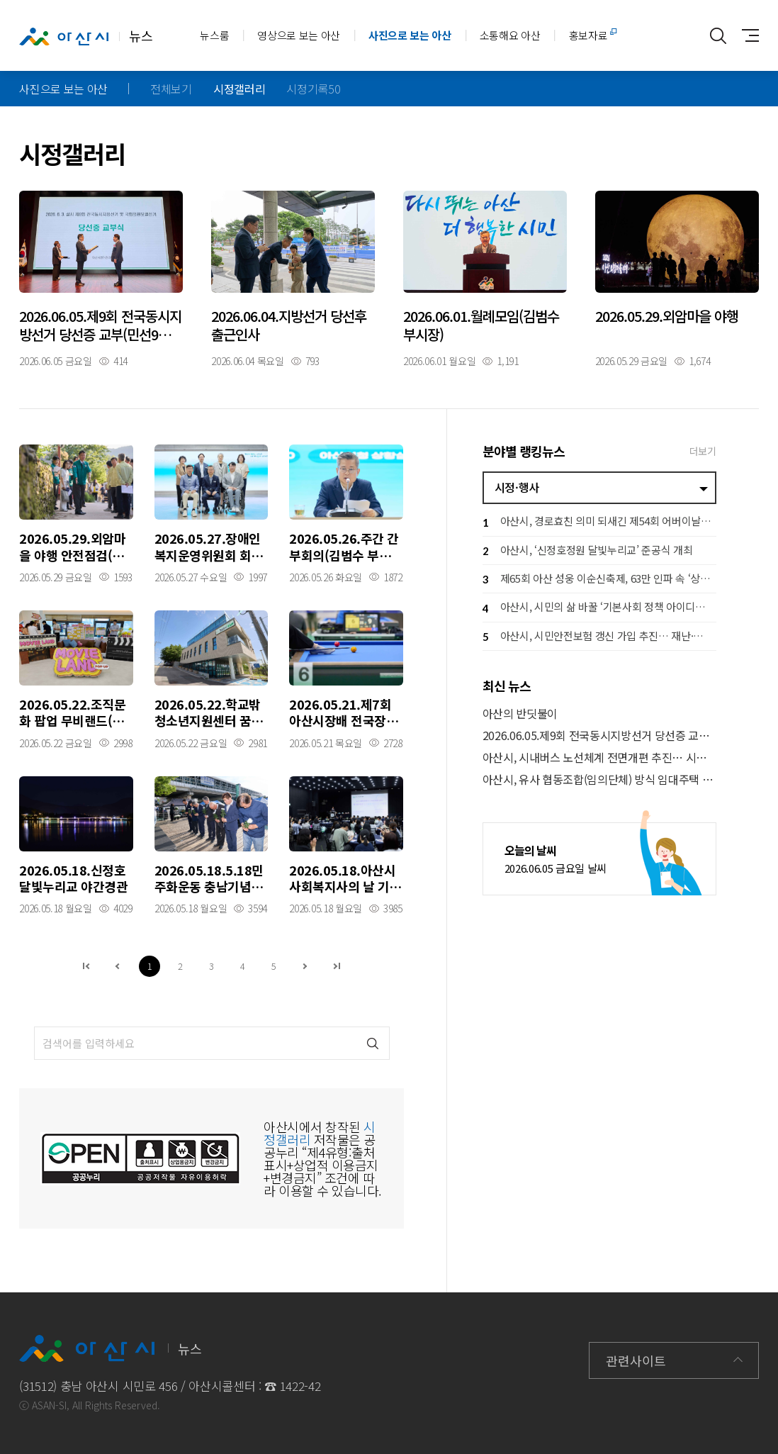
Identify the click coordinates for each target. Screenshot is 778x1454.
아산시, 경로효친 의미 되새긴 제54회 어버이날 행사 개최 (599, 523)
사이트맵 (746, 35)
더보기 (702, 450)
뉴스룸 (214, 35)
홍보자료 (588, 35)
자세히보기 (101, 278)
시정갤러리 (239, 88)
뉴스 (85, 36)
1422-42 (300, 1385)
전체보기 (171, 88)
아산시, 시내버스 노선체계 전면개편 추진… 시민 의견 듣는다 (599, 757)
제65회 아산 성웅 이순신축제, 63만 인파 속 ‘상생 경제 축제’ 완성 (599, 579)
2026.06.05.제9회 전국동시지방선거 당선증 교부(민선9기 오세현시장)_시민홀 (599, 735)
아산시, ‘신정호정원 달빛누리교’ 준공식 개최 (588, 551)
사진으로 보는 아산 (409, 35)
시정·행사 (517, 487)
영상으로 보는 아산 (298, 35)
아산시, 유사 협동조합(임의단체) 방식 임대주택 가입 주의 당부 (599, 779)
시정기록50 (313, 88)
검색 (373, 1043)
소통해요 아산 (510, 35)
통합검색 (718, 35)
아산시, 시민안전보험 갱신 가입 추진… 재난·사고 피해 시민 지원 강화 (599, 637)
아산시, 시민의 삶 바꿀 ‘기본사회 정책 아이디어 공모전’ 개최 (599, 608)
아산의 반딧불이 (520, 713)
